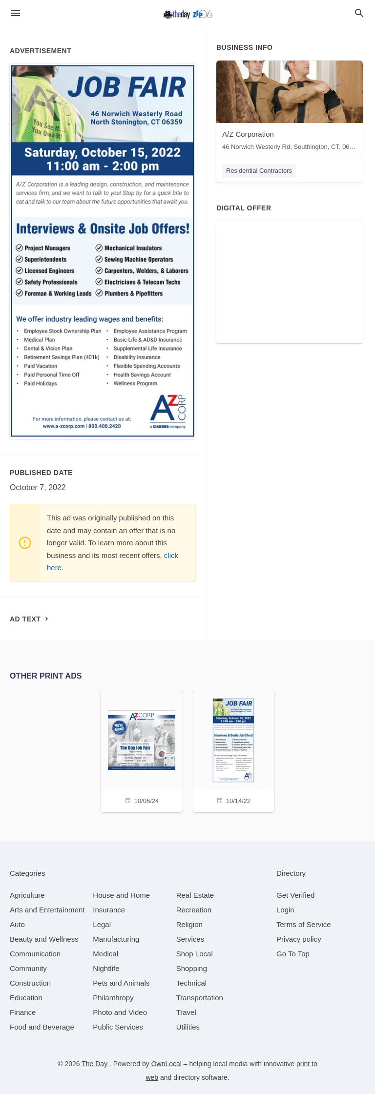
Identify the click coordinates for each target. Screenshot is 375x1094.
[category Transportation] (199, 997)
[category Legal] (102, 924)
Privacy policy (298, 939)
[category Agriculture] (27, 895)
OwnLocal (166, 1064)
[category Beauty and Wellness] (44, 939)
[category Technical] (191, 983)
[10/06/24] (141, 750)
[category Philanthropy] (113, 997)
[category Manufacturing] (116, 939)
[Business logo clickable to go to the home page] (187, 14)
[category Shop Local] (194, 954)
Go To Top (293, 954)
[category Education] (26, 997)
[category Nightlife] (106, 968)
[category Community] (28, 968)
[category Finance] (23, 1012)
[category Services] (190, 939)
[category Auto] (17, 924)
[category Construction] (30, 983)
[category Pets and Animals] (121, 983)
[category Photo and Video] (120, 1012)
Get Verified (295, 895)
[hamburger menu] (15, 13)
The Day (95, 1064)
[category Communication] (35, 954)
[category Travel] (186, 1012)
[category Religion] (189, 924)
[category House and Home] (121, 895)
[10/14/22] (233, 750)
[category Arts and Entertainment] (47, 910)
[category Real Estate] (195, 895)
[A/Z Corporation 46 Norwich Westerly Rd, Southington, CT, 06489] (289, 108)
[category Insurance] (109, 910)
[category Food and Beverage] (42, 1027)
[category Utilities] (188, 1027)
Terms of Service (303, 924)
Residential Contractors (259, 170)
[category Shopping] (191, 968)
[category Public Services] (118, 1027)
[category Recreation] (194, 910)
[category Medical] (105, 954)
